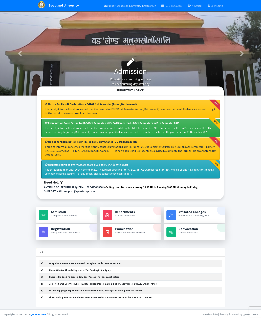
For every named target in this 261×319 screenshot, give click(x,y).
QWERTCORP (38, 314)
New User (195, 5)
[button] (19, 54)
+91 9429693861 (171, 5)
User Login (215, 5)
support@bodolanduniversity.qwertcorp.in (130, 5)
